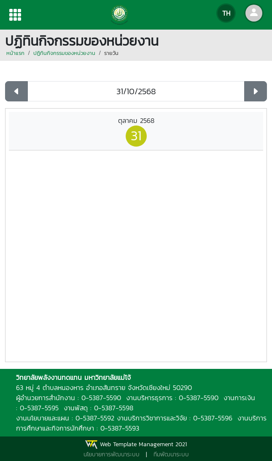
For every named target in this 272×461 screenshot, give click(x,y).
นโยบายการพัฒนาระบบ (111, 454)
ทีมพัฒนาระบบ (171, 454)
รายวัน (111, 53)
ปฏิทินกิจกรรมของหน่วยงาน (64, 53)
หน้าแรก (15, 53)
